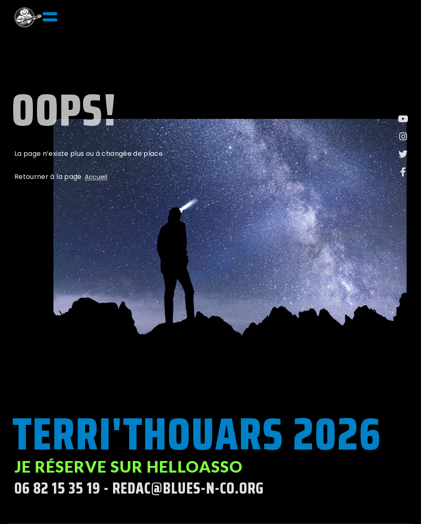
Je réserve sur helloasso (128, 466)
